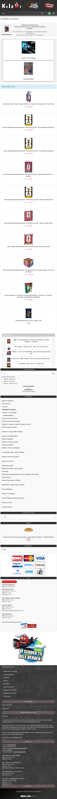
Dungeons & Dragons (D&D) (10, 436)
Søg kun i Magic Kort (8, 379)
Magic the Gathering (7, 401)
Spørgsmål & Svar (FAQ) (10, 671)
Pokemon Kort (6, 403)
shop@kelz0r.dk (10, 744)
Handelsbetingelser (8, 674)
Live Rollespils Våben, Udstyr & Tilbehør (13, 452)
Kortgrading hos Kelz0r (9, 690)
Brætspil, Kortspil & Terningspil (10, 456)
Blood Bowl (5, 471)
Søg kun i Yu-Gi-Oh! (8, 381)
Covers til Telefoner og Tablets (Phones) (13, 498)
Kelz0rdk (9, 750)
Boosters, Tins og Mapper (9, 412)
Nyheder (28, 523)
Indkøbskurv (28, 546)
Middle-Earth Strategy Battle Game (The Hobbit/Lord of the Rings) (20, 474)
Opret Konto (5, 708)
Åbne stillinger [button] (28, 701)
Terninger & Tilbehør (7, 445)
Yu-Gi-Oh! (4, 406)
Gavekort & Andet (7, 502)
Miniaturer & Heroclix (8, 461)
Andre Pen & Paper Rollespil (10, 442)
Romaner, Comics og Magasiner (11, 448)
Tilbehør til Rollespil (7, 439)
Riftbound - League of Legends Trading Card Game (16, 424)
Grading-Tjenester (7, 507)
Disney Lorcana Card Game (10, 418)
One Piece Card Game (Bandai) (11, 421)
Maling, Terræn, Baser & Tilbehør (11, 480)
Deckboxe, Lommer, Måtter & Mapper (12, 431)
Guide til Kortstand (8, 687)
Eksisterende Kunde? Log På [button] (28, 712)
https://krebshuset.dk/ (20, 752)
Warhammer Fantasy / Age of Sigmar (12, 468)
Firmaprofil (6, 677)
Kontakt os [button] (28, 741)
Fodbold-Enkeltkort (7, 415)
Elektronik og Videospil (8, 493)
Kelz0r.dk (29, 791)
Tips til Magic (6, 696)
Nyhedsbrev (6, 684)
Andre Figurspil (6, 477)
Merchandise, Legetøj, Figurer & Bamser (13, 484)
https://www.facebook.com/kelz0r (17, 748)
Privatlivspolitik (37, 791)
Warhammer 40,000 (7, 465)
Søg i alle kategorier (8, 376)
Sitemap (34, 796)
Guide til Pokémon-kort (9, 693)
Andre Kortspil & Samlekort (9, 427)
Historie (5, 680)
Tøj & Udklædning (7, 489)
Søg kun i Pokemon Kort (9, 383)
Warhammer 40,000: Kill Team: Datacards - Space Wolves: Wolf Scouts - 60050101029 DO (28, 537)
